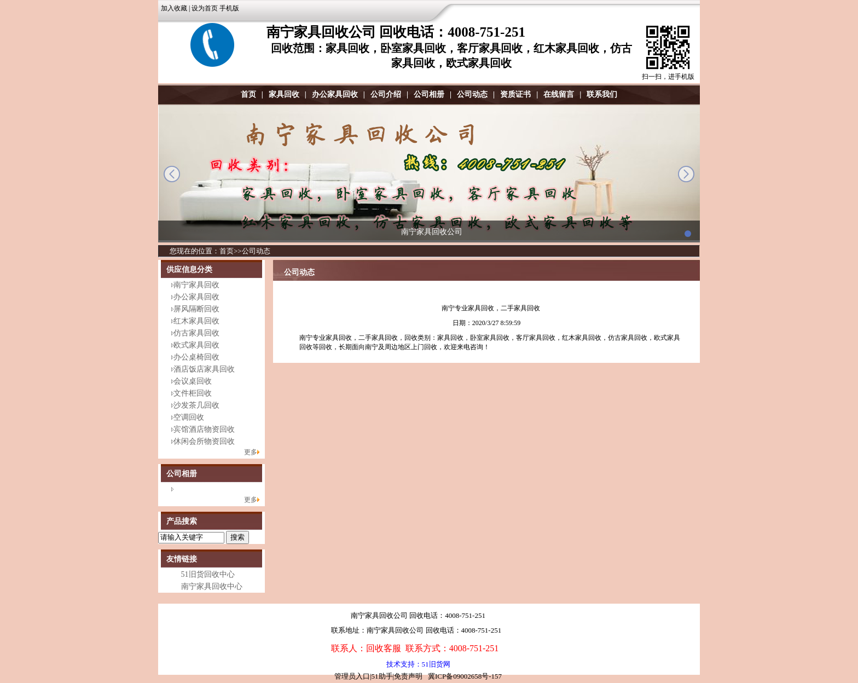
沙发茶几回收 (196, 405)
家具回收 (284, 94)
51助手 (382, 676)
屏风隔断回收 (196, 309)
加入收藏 (174, 8)
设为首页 (205, 8)
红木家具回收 (196, 321)
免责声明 (408, 676)
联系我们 (602, 94)
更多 (250, 452)
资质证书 (515, 94)
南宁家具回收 (196, 285)
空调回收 (188, 417)
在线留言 (558, 94)
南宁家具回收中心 (211, 586)
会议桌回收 (192, 381)
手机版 (229, 8)
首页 (248, 94)
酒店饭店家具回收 (204, 369)
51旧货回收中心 (208, 574)
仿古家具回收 (196, 333)
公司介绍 (385, 94)
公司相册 (429, 94)
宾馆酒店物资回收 (204, 429)
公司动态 (472, 94)
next (686, 174)
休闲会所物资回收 (204, 441)
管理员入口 (352, 676)
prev (172, 174)
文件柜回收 (192, 393)
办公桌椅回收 (196, 357)
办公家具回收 (335, 94)
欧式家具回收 (196, 345)
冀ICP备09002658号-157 (465, 676)
